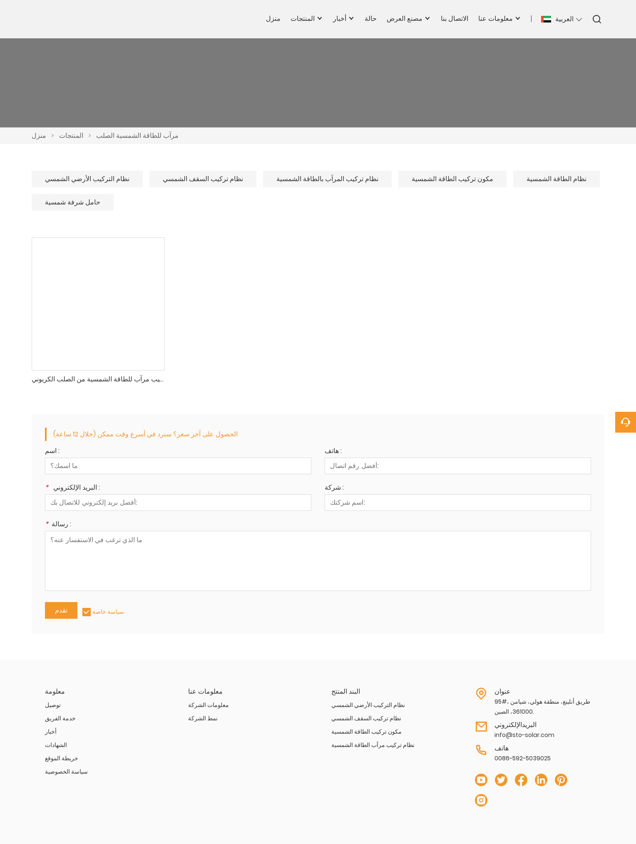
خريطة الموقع (61, 758)
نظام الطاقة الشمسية (556, 179)
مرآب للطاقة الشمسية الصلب (137, 135)
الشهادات (56, 745)
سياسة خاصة (108, 611)
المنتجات (71, 135)
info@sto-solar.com (524, 735)
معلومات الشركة (208, 705)
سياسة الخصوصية (66, 771)
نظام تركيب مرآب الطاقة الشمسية (373, 745)
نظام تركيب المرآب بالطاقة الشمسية (327, 179)
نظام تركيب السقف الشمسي (203, 179)
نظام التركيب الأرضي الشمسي (87, 179)
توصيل (53, 705)
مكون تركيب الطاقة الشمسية (452, 179)
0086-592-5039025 (522, 758)
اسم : (52, 452)
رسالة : (58, 525)
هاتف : (333, 452)
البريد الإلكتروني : (72, 488)
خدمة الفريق (60, 718)
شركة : (334, 488)
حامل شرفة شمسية (72, 202)
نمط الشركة (203, 718)
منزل (39, 135)
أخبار (51, 731)
